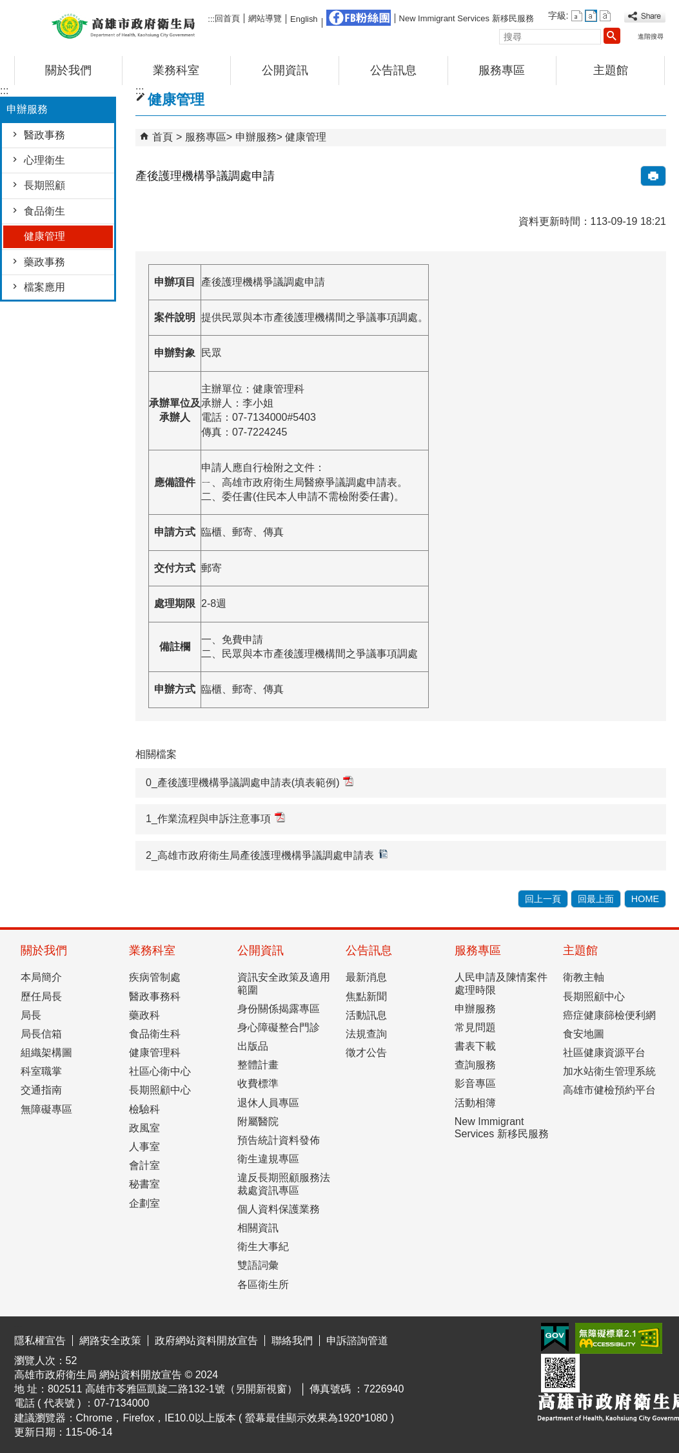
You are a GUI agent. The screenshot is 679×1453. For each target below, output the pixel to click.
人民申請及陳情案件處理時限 (501, 983)
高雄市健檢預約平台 (609, 1089)
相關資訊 (258, 1227)
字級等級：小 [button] (576, 15)
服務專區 (501, 70)
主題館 (610, 70)
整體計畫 (258, 1064)
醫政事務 (44, 135)
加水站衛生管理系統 (609, 1071)
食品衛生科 (155, 1033)
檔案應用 (44, 287)
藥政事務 (44, 261)
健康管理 (44, 236)
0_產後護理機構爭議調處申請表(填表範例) (249, 782)
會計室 (144, 1165)
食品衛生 (44, 211)
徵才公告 (366, 1052)
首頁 (162, 136)
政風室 (144, 1127)
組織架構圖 (46, 1052)
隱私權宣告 (40, 1340)
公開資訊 (285, 70)
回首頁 (227, 18)
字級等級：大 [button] (605, 15)
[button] (612, 35)
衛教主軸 (583, 977)
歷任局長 (41, 996)
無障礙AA (618, 1338)
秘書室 (144, 1184)
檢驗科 (144, 1109)
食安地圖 (583, 1033)
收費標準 (258, 1083)
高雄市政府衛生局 (123, 24)
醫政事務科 (155, 996)
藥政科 (144, 1015)
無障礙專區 (46, 1109)
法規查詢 (366, 1033)
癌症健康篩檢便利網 (609, 1015)
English (303, 19)
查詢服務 (475, 1064)
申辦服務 (256, 136)
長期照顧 (44, 185)
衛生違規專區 (268, 1158)
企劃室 (144, 1203)
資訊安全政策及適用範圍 (283, 983)
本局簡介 (41, 977)
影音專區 (475, 1083)
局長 (31, 1015)
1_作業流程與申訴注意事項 (215, 818)
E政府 (555, 1337)
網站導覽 (265, 18)
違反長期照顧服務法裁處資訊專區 (283, 1183)
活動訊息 (366, 1015)
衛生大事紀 (263, 1246)
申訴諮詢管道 (357, 1340)
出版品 (252, 1046)
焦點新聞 (366, 996)
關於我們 (68, 70)
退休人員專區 (268, 1102)
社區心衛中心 (160, 1071)
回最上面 (596, 899)
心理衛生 (44, 160)
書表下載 (475, 1046)
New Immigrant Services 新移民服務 (466, 18)
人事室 (144, 1146)
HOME (645, 899)
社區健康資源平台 (604, 1052)
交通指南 (41, 1089)
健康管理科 (155, 1052)
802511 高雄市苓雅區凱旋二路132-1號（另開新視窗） (172, 1388)
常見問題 (475, 1027)
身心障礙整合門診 (278, 1027)
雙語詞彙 (258, 1265)
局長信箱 (41, 1033)
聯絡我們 (292, 1340)
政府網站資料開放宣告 (206, 1340)
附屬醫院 (258, 1121)
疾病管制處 (155, 977)
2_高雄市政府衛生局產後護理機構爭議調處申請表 (267, 855)
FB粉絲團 (358, 18)
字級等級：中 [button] (591, 16)
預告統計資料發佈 (278, 1140)
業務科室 (176, 70)
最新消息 (366, 977)
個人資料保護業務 (278, 1209)
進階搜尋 (651, 36)
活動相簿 (475, 1102)
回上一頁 (543, 899)
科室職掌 (41, 1071)
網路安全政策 (110, 1340)
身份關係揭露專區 (278, 1008)
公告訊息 (393, 70)
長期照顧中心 (160, 1089)
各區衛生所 (263, 1284)
